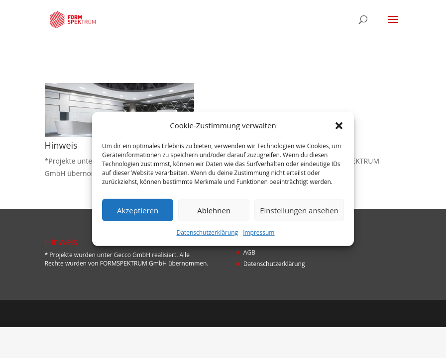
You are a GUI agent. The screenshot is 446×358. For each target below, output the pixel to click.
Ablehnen (213, 210)
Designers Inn (238, 313)
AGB (249, 252)
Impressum (258, 232)
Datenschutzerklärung (207, 232)
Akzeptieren (137, 210)
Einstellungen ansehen (299, 210)
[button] (339, 125)
